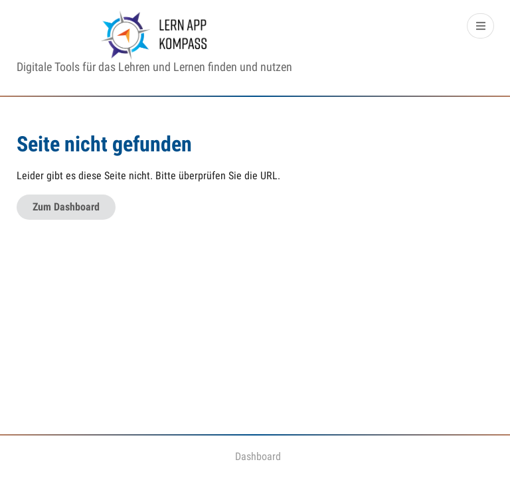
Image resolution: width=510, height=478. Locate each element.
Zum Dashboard (66, 206)
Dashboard (258, 456)
